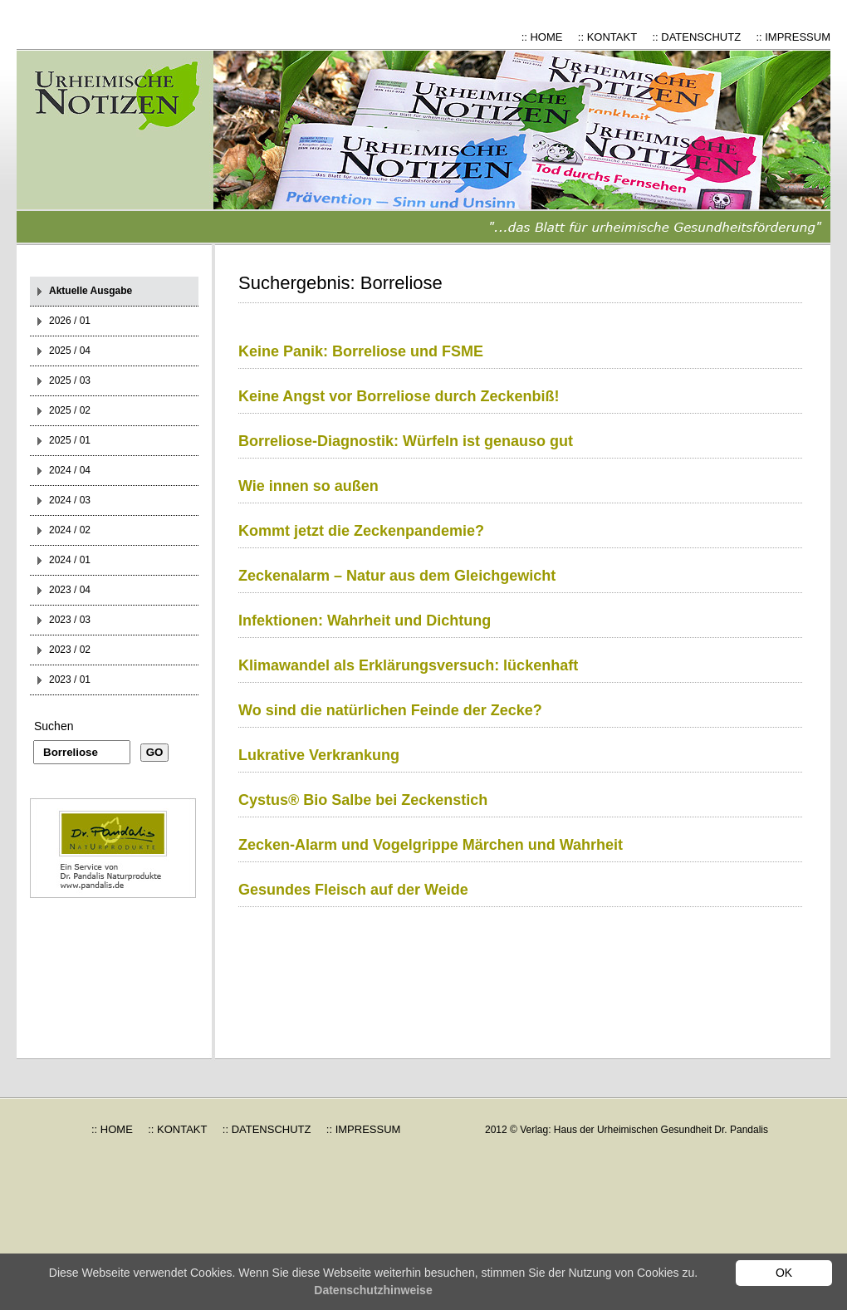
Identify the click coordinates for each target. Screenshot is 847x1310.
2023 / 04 (70, 590)
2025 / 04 (70, 350)
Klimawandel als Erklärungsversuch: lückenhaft (408, 665)
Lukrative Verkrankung (318, 755)
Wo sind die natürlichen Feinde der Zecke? (390, 710)
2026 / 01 (70, 320)
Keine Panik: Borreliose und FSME (360, 351)
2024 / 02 (70, 530)
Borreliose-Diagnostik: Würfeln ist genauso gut (405, 441)
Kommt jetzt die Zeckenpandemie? (361, 531)
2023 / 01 (70, 679)
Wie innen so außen (308, 486)
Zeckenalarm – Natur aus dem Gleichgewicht (397, 575)
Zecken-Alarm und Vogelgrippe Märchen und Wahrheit (430, 845)
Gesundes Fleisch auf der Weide (353, 889)
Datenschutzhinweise (373, 1290)
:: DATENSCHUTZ (696, 37)
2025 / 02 (70, 410)
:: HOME (542, 37)
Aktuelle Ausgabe (90, 291)
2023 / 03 (70, 620)
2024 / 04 (70, 470)
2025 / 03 (70, 380)
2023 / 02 (70, 649)
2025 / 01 (70, 440)
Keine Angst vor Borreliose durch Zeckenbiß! (398, 396)
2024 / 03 (70, 500)
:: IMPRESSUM (793, 37)
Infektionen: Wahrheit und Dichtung (364, 620)
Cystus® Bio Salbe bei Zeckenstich (362, 800)
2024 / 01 (70, 560)
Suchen (53, 726)
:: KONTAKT (607, 37)
